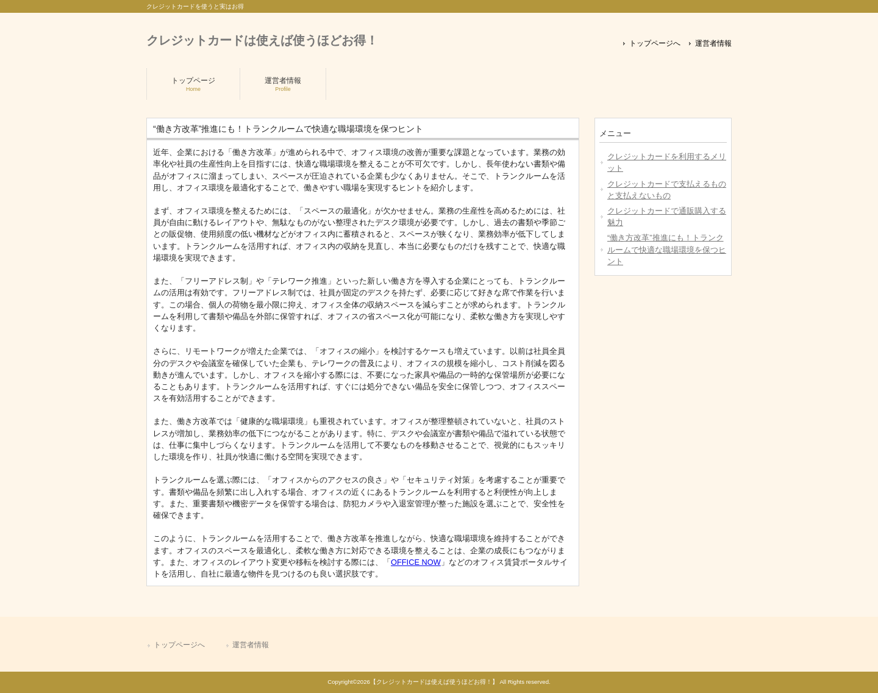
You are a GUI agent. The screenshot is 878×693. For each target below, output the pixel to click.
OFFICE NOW (416, 562)
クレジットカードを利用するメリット (666, 162)
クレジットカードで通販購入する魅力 (666, 216)
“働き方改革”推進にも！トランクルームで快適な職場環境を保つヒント (666, 249)
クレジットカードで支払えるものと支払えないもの (666, 189)
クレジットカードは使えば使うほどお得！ (262, 40)
